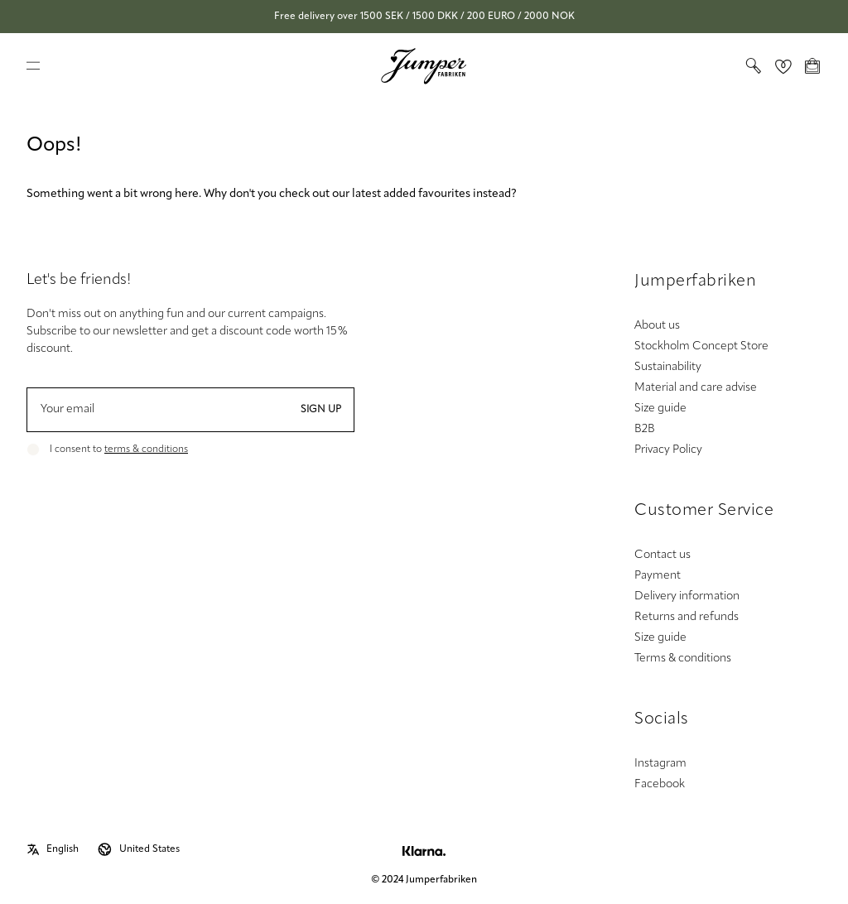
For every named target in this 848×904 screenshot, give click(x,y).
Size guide (660, 408)
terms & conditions (146, 449)
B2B (644, 429)
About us (657, 326)
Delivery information (687, 596)
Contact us (662, 555)
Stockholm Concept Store (701, 346)
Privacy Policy (668, 450)
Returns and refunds (686, 617)
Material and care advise (695, 388)
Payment (657, 576)
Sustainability (667, 367)
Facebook (659, 784)
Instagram (660, 763)
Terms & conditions (682, 658)
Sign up (321, 410)
